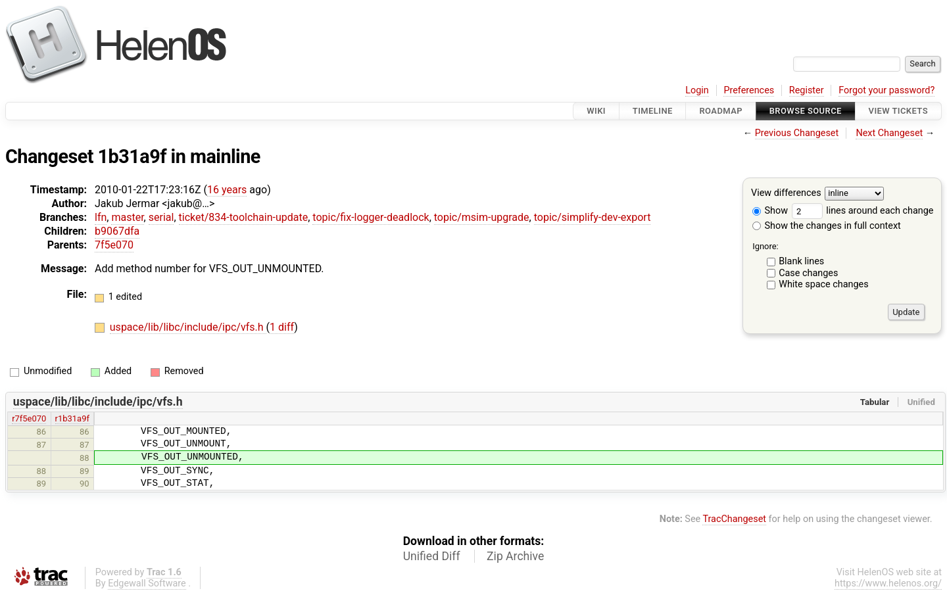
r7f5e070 (29, 418)
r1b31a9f (72, 418)
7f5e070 (114, 245)
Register (806, 90)
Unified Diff (431, 556)
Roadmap (720, 111)
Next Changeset (889, 133)
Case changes (808, 273)
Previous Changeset (797, 133)
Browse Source (805, 111)
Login (697, 90)
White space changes (824, 284)
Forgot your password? (886, 90)
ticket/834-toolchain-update (243, 217)
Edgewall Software (147, 583)
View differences (786, 193)
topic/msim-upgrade (481, 217)
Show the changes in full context (826, 225)
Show (770, 210)
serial (161, 217)
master (127, 217)
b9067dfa (117, 231)
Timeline (653, 111)
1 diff (282, 327)
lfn (101, 217)
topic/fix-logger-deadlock (370, 217)
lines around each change (863, 210)
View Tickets (898, 111)
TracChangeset (734, 519)
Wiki (596, 111)
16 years (227, 189)
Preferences (748, 90)
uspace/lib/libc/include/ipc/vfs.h (188, 327)
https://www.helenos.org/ (888, 583)
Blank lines (801, 261)
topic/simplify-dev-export (592, 217)
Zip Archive (515, 556)
